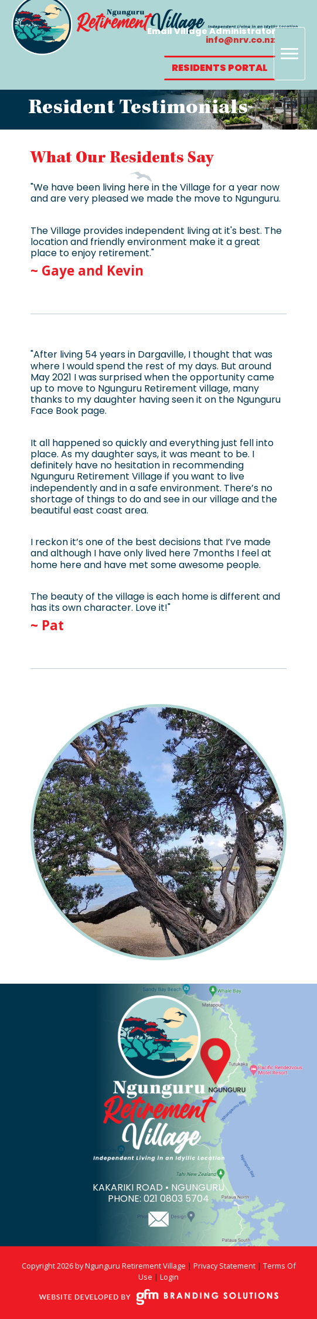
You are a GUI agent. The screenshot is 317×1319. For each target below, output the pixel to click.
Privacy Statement (224, 1265)
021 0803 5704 (176, 1198)
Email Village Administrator (211, 35)
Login (169, 1277)
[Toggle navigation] (289, 53)
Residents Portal (220, 67)
